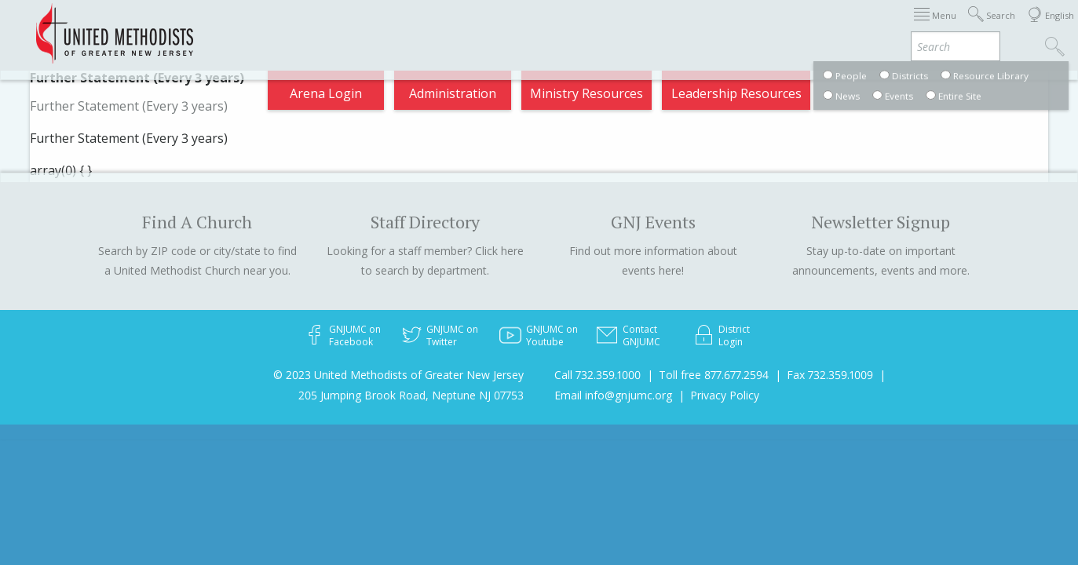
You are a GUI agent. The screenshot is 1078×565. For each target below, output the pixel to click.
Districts (669, 26)
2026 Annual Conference (255, 26)
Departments (754, 26)
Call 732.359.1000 (597, 374)
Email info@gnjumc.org (613, 395)
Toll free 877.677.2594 (714, 374)
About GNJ (592, 26)
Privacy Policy (724, 395)
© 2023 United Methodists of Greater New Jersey (398, 374)
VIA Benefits (851, 26)
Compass (936, 26)
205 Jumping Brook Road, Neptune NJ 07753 (411, 395)
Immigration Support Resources (444, 26)
